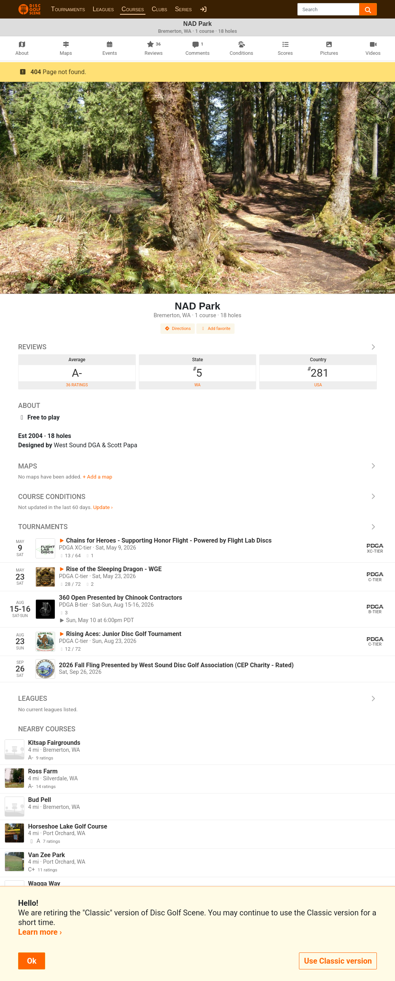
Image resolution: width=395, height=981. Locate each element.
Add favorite (216, 328)
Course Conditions (197, 497)
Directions (178, 328)
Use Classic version (338, 961)
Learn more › (40, 932)
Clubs (159, 9)
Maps (197, 466)
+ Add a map (97, 477)
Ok (31, 961)
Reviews (197, 347)
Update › (103, 507)
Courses (133, 9)
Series (183, 9)
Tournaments (68, 9)
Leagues (103, 9)
